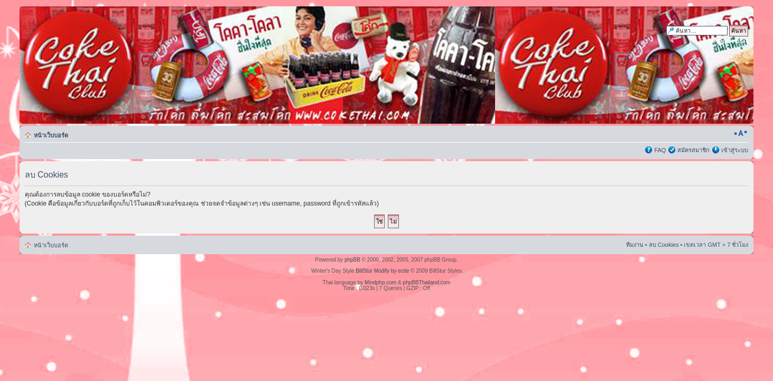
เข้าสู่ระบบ (734, 150)
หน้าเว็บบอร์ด (51, 135)
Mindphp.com (380, 282)
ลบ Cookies (664, 244)
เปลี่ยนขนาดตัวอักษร (740, 133)
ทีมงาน (635, 244)
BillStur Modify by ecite (382, 271)
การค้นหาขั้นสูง (728, 41)
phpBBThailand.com (426, 282)
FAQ (660, 150)
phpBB (352, 260)
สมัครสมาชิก (693, 150)
